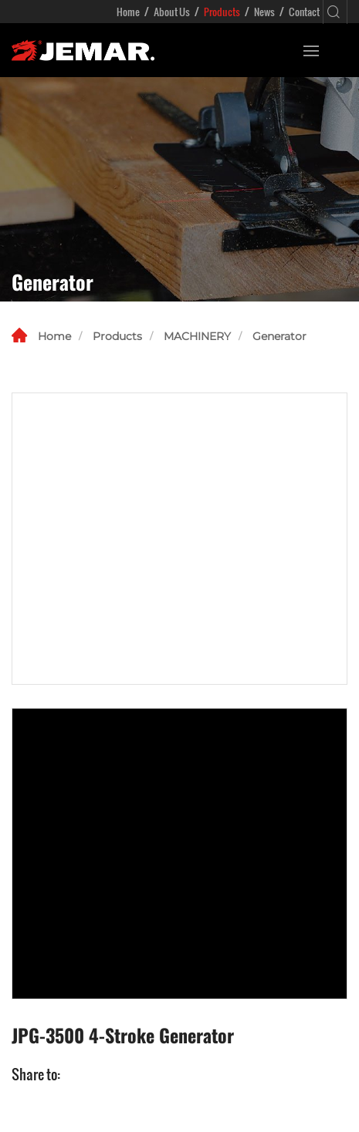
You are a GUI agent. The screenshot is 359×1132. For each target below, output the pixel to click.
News (264, 11)
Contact (304, 11)
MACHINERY (197, 336)
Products (222, 11)
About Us (172, 11)
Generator (279, 336)
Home (128, 11)
